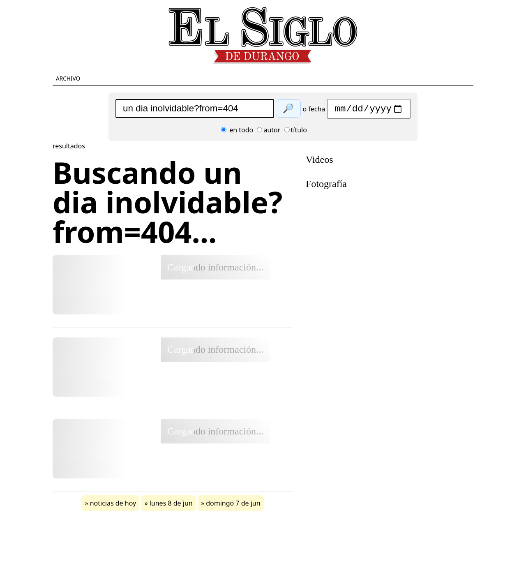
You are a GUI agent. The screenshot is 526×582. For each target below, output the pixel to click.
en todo (237, 131)
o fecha (313, 110)
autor (268, 131)
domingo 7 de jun (233, 505)
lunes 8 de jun (171, 505)
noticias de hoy (113, 505)
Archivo (68, 78)
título (295, 131)
